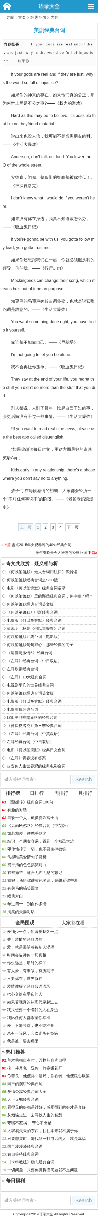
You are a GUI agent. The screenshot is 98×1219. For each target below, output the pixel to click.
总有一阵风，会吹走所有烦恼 (32, 1033)
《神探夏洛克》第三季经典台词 (34, 725)
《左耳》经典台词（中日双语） (34, 661)
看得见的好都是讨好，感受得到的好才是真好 (46, 1107)
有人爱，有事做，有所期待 (30, 970)
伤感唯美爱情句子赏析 (27, 857)
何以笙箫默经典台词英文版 (30, 604)
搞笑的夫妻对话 (21, 911)
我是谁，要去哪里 (22, 1041)
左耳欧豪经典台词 (22, 669)
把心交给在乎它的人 (24, 994)
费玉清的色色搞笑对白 (27, 864)
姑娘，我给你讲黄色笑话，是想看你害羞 (42, 880)
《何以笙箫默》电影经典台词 (32, 612)
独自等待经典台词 (23, 1154)
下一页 (73, 527)
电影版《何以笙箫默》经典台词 (34, 620)
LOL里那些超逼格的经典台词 (32, 717)
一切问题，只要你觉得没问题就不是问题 (42, 1170)
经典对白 (15, 896)
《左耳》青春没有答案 (26, 758)
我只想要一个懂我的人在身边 (32, 1010)
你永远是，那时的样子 (26, 963)
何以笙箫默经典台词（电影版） (34, 636)
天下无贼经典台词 (23, 1099)
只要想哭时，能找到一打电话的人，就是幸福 (46, 1138)
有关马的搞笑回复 (23, 888)
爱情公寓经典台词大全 (27, 1091)
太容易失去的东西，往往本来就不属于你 (42, 1130)
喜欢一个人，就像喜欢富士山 (32, 817)
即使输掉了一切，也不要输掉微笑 (36, 849)
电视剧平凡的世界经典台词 (30, 685)
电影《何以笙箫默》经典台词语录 (36, 588)
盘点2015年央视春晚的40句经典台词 (42, 545)
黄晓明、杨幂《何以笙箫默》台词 (36, 628)
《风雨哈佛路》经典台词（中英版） (38, 825)
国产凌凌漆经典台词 (25, 1146)
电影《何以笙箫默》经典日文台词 (36, 750)
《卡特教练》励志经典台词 (30, 1162)
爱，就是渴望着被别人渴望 (30, 947)
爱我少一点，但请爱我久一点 (32, 931)
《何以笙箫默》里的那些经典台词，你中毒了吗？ (50, 596)
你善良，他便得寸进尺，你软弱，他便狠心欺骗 (48, 1076)
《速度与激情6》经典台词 (29, 652)
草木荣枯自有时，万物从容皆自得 (36, 1060)
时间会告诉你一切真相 (26, 955)
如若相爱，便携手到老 (27, 833)
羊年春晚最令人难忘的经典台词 (61, 553)
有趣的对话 (17, 810)
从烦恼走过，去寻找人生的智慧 (34, 1115)
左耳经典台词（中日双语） (30, 741)
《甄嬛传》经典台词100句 (30, 802)
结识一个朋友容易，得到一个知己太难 (40, 841)
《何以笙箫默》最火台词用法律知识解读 (42, 572)
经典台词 (38, 17)
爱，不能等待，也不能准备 (30, 1025)
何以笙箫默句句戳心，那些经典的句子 (40, 644)
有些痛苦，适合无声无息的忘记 (34, 872)
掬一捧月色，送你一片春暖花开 (34, 1068)
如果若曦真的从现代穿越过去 (32, 1002)
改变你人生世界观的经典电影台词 (36, 766)
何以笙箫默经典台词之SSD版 (32, 580)
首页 (22, 17)
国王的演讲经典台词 (25, 1083)
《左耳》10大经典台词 (27, 677)
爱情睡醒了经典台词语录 (28, 986)
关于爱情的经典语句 (24, 939)
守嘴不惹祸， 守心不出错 (29, 1123)
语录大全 (49, 6)
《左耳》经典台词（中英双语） (34, 733)
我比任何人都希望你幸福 (28, 1017)
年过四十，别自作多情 (27, 904)
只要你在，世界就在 (24, 978)
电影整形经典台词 (22, 709)
